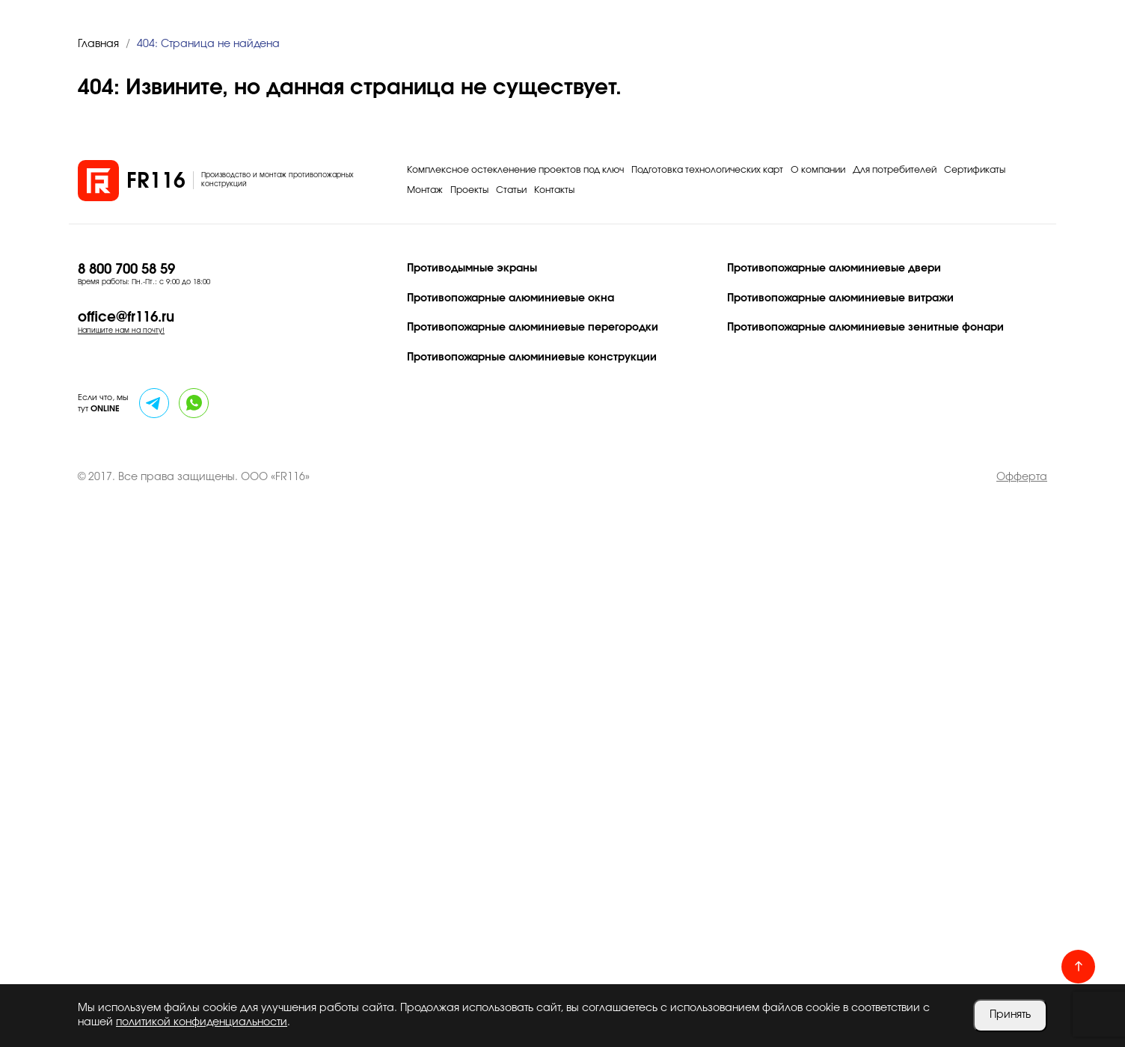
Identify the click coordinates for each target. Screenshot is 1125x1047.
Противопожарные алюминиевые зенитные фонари (865, 327)
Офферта (1021, 477)
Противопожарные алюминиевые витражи (840, 298)
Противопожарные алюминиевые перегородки (532, 327)
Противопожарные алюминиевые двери (834, 268)
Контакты (554, 189)
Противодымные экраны (472, 268)
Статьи (511, 189)
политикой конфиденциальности (201, 1022)
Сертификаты (974, 169)
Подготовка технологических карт (707, 169)
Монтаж (425, 189)
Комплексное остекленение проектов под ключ (515, 169)
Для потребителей (895, 169)
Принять (1010, 1015)
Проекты (469, 189)
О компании (818, 169)
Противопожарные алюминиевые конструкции (532, 357)
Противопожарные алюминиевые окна (510, 298)
